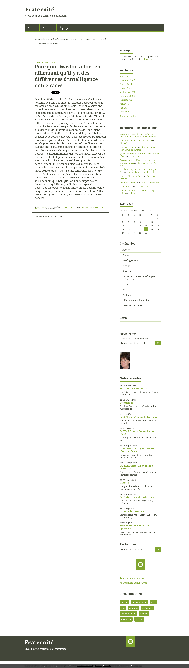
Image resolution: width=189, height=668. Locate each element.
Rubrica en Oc (137, 156)
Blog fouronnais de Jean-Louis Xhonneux (140, 148)
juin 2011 (124, 104)
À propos (65, 28)
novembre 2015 (127, 80)
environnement (139, 602)
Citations (126, 255)
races (37, 209)
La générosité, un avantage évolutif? (136, 467)
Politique (126, 295)
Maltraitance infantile (133, 388)
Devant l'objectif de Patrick (141, 172)
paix (123, 607)
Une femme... (126, 186)
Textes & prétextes (150, 182)
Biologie (69, 207)
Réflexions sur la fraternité (135, 300)
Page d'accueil (99, 39)
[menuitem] (32, 27)
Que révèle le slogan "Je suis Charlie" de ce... (137, 450)
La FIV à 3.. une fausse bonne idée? (137, 433)
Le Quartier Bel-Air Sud (138, 164)
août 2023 (124, 76)
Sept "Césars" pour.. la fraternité (139, 417)
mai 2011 (124, 107)
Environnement (130, 271)
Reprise (124, 482)
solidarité (126, 619)
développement (128, 613)
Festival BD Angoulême (131, 176)
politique (133, 607)
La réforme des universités (48, 44)
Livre (125, 284)
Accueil (32, 28)
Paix (124, 289)
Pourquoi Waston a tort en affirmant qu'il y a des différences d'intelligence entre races (67, 76)
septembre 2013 (127, 92)
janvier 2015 (126, 88)
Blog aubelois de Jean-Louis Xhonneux (138, 136)
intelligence (97, 207)
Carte (124, 318)
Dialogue (126, 265)
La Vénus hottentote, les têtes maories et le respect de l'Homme (62, 39)
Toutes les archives (129, 116)
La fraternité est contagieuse (137, 497)
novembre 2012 (127, 96)
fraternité (86, 207)
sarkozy (139, 619)
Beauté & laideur (128, 182)
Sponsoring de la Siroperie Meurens (137, 134)
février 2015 (126, 84)
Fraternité (39, 9)
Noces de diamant (128, 147)
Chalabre (134, 193)
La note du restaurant (133, 511)
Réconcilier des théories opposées (134, 527)
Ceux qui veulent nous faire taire (136, 140)
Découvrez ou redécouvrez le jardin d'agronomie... (137, 161)
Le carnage (126, 402)
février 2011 (126, 111)
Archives (48, 28)
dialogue (144, 613)
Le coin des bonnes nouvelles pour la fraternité (139, 277)
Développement (130, 260)
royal (153, 602)
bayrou (124, 602)
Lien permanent (43, 207)
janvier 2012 (126, 100)
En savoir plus (136, 666)
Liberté (123, 143)
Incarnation (142, 186)
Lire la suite (150, 59)
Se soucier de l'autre (132, 305)
